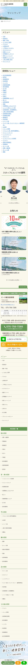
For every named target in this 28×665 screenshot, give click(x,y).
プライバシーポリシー (7, 416)
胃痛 (4, 104)
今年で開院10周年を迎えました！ (12, 231)
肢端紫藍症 (6, 79)
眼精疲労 (5, 117)
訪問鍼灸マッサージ (8, 53)
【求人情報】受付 (7, 59)
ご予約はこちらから (8, 48)
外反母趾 (5, 119)
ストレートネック (7, 132)
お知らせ (4, 408)
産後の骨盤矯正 (7, 142)
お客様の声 (6, 46)
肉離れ (4, 90)
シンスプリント (7, 134)
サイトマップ (6, 61)
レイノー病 (6, 121)
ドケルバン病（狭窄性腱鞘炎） (11, 131)
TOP (2, 21)
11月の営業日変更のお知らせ (10, 273)
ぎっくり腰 (6, 150)
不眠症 (4, 92)
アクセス (5, 44)
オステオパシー (7, 50)
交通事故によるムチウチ (9, 106)
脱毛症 (4, 77)
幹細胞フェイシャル (8, 57)
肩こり (4, 100)
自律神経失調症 (7, 113)
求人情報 (4, 412)
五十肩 (4, 88)
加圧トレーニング (7, 55)
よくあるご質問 (7, 42)
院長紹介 (5, 38)
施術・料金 (6, 40)
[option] (14, 191)
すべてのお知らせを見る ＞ (14, 280)
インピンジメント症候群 (9, 138)
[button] (3, 188)
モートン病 (6, 146)
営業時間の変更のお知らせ (10, 252)
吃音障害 (5, 81)
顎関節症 (5, 144)
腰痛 (4, 152)
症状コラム (5, 404)
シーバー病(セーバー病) (9, 108)
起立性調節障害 (7, 75)
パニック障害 (6, 129)
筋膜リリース (6, 52)
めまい (4, 94)
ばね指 (4, 127)
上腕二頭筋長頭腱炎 (8, 111)
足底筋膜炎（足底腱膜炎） (10, 109)
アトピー (5, 140)
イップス (5, 83)
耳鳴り (4, 96)
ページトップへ (23, 286)
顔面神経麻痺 (6, 85)
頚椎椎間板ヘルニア (8, 98)
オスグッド (6, 136)
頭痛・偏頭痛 (6, 148)
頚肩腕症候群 (6, 115)
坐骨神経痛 (6, 102)
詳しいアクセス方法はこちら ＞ (8, 304)
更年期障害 (6, 86)
